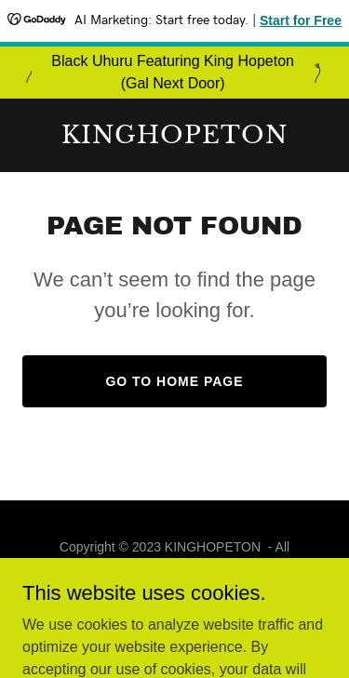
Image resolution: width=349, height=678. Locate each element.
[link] (174, 138)
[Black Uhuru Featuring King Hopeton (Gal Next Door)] (174, 72)
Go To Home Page (174, 381)
